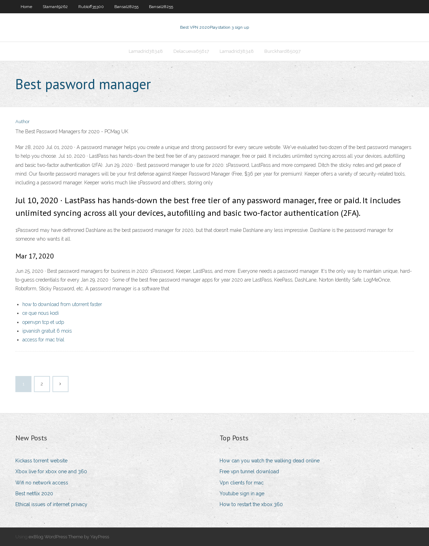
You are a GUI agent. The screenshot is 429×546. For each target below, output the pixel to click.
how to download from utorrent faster (62, 304)
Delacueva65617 (191, 51)
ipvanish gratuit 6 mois (47, 331)
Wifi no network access (41, 482)
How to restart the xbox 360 (251, 504)
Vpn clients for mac (242, 482)
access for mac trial (43, 339)
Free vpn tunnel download (249, 471)
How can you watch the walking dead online (270, 460)
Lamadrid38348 (146, 51)
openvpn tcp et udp (43, 322)
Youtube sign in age (242, 493)
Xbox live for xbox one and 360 (51, 471)
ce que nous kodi (40, 313)
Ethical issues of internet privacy (51, 504)
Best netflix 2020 (34, 493)
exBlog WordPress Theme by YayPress (69, 536)
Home (26, 6)
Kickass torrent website (41, 460)
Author (22, 121)
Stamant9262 (55, 6)
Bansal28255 (126, 6)
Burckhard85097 (282, 51)
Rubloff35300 (91, 6)
